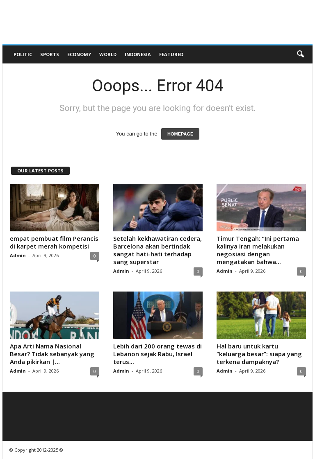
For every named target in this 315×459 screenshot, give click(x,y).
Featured (171, 54)
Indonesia (138, 54)
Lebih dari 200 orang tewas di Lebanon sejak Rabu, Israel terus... (157, 354)
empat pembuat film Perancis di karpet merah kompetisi (54, 242)
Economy (79, 54)
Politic (23, 54)
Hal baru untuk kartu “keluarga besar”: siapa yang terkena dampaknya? (259, 354)
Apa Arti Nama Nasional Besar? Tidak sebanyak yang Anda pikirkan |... (52, 354)
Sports (49, 54)
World (107, 54)
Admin (18, 255)
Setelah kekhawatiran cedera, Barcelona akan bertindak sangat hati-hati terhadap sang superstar (157, 250)
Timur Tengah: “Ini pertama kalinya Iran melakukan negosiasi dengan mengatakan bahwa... (258, 250)
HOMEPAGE (180, 133)
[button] (300, 54)
